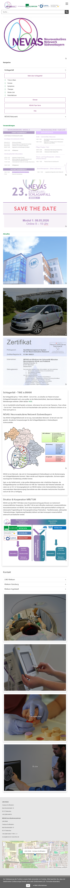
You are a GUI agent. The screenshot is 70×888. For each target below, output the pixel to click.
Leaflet (50, 867)
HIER (30, 401)
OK (28, 885)
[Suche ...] (33, 12)
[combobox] (35, 12)
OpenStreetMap (57, 867)
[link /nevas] (35, 38)
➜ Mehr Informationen (40, 885)
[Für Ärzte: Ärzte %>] (35, 767)
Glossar (35, 100)
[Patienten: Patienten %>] (35, 617)
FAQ (35, 111)
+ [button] (4, 843)
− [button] (4, 845)
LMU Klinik (5, 802)
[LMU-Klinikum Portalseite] (7, 5)
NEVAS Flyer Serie (35, 105)
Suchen (67, 12)
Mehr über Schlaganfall (35, 76)
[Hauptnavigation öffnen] (67, 3)
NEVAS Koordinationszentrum (11, 818)
